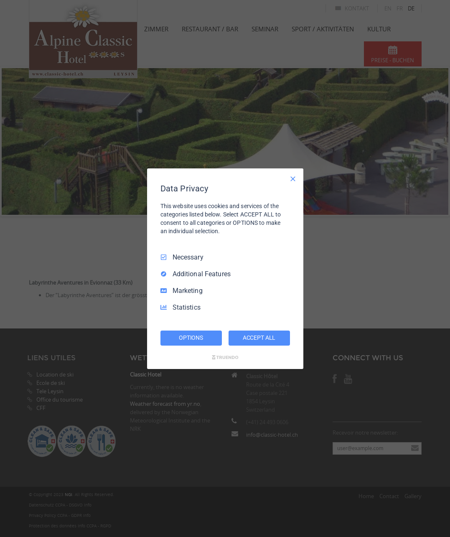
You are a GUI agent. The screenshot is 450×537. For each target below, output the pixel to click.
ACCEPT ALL (259, 337)
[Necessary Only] (292, 178)
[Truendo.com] (225, 357)
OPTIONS (191, 337)
